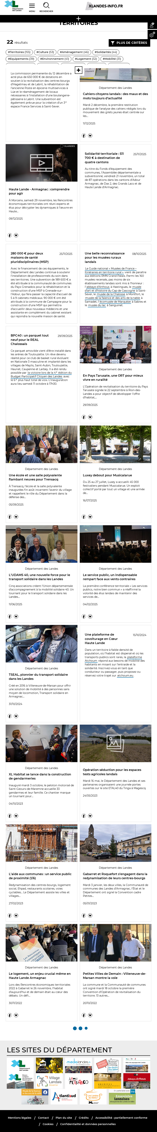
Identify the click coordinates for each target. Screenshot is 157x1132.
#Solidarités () (106, 52)
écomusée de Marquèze (115, 301)
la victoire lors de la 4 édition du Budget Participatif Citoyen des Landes (41, 374)
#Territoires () (19, 52)
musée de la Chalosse (111, 294)
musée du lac (97, 305)
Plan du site (64, 1117)
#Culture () (45, 52)
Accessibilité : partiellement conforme (121, 1117)
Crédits (84, 1117)
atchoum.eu (125, 675)
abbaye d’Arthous (97, 287)
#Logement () (86, 59)
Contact (43, 1117)
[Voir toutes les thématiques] (78, 70)
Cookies (48, 1124)
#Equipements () (21, 59)
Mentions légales (19, 1117)
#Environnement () (54, 59)
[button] (152, 24)
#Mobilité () (112, 59)
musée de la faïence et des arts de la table (112, 298)
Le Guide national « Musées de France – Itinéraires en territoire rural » (111, 270)
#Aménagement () (74, 52)
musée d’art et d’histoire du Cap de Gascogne (113, 288)
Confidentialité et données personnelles (88, 1124)
